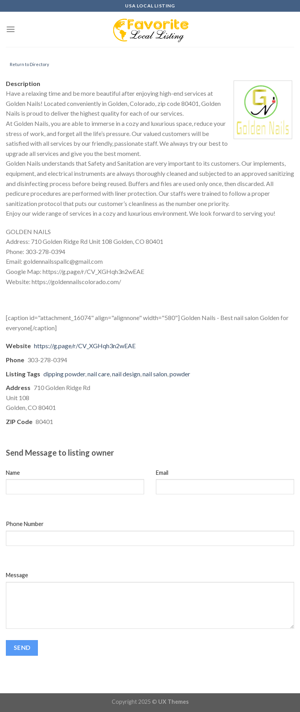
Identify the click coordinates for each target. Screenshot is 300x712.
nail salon (155, 373)
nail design (126, 373)
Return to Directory (29, 64)
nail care (99, 373)
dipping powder (64, 373)
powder (180, 373)
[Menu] (10, 29)
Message (17, 575)
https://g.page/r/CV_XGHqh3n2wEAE (85, 345)
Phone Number (25, 524)
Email (162, 472)
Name (13, 472)
